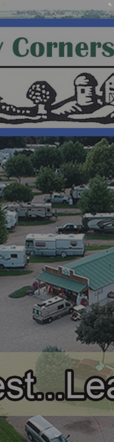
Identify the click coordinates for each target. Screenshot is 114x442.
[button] (4, 4)
